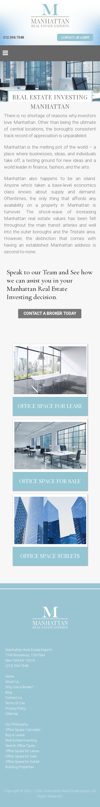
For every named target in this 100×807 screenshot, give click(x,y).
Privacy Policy (15, 708)
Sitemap (11, 714)
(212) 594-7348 (16, 666)
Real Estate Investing (21, 740)
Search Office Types (20, 746)
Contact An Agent (75, 37)
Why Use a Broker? (19, 687)
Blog (8, 692)
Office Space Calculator (23, 730)
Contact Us (13, 698)
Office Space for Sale (21, 756)
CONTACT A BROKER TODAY (49, 313)
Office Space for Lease (22, 751)
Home (9, 676)
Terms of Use (15, 703)
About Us (12, 682)
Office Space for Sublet (22, 762)
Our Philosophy (16, 724)
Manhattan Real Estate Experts (50, 618)
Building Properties (19, 767)
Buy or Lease (15, 735)
